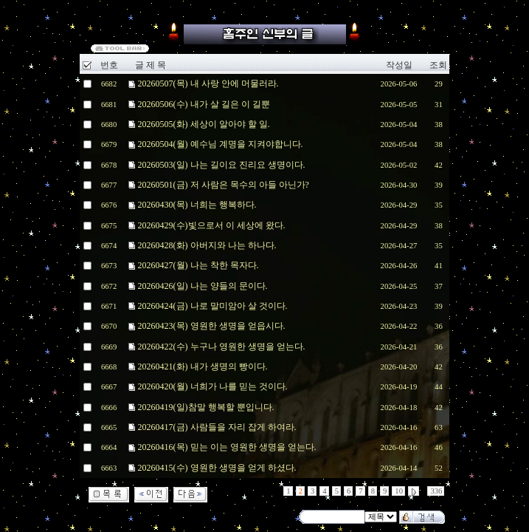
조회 (438, 65)
